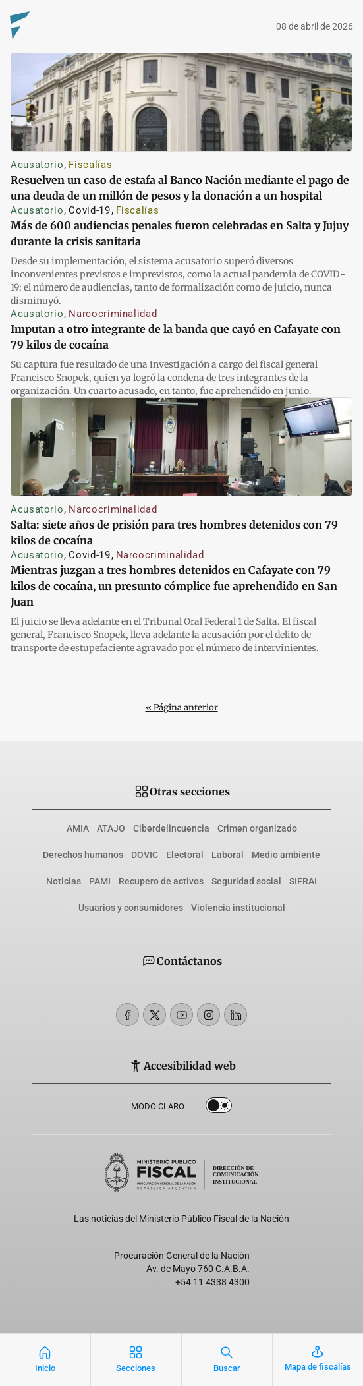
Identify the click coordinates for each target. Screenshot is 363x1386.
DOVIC (144, 855)
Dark (218, 1108)
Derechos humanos (83, 855)
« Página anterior (182, 707)
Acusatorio (37, 164)
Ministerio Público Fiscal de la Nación (214, 1218)
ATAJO (111, 828)
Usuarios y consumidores (130, 907)
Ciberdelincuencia (171, 828)
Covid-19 (89, 210)
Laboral (227, 855)
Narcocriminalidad (113, 313)
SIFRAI (303, 881)
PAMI (100, 881)
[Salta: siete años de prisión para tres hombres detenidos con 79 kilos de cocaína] (181, 446)
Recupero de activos (161, 881)
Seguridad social (246, 881)
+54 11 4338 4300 (212, 1282)
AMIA (78, 828)
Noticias (63, 881)
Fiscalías (90, 164)
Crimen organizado (257, 828)
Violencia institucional (238, 907)
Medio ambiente (286, 855)
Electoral (185, 855)
